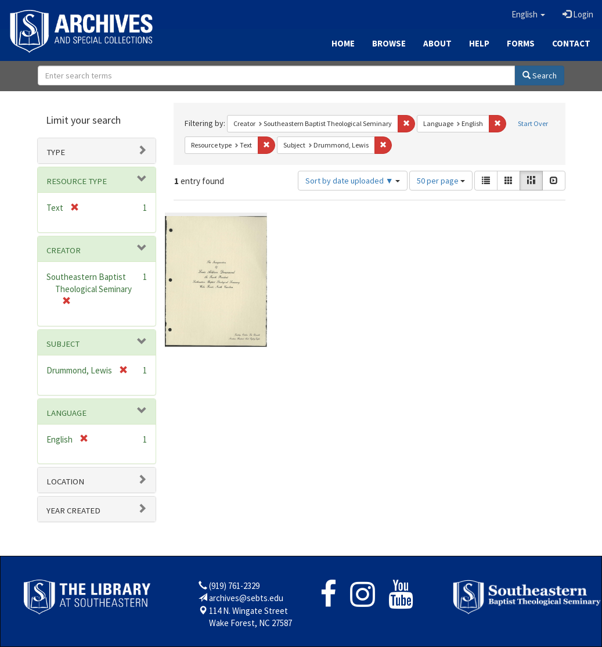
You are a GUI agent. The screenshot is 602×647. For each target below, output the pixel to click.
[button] (528, 14)
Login (578, 14)
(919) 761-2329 (234, 585)
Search (539, 75)
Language (66, 413)
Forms (521, 43)
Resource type (76, 181)
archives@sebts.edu (246, 597)
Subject (63, 344)
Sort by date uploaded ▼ (352, 180)
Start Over (533, 123)
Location (65, 481)
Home (343, 43)
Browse (389, 43)
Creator (63, 250)
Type (55, 152)
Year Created (73, 510)
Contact (571, 43)
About (437, 43)
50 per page (441, 180)
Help (479, 43)
